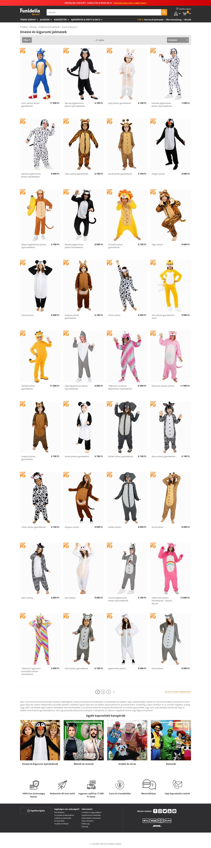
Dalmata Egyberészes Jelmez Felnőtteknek (31, 175)
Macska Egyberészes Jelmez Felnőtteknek (74, 246)
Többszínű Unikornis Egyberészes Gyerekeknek (120, 387)
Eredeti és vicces (127, 763)
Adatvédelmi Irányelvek (91, 818)
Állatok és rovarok (84, 763)
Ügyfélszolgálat (36, 810)
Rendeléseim (59, 812)
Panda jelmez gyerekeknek (77, 456)
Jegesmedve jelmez (117, 668)
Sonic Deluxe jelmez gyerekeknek (30, 104)
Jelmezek (45, 19)
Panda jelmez (27, 315)
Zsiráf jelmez (157, 527)
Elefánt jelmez (114, 527)
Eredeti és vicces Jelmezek (49, 27)
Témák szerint (28, 19)
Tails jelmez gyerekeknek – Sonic (164, 316)
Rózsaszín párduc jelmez (163, 386)
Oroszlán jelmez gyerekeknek (115, 246)
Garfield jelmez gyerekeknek (28, 387)
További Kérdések (61, 823)
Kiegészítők (60, 19)
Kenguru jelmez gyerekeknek (72, 316)
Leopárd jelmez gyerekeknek (28, 458)
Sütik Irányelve (88, 821)
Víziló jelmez (157, 668)
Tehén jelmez (114, 315)
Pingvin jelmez (158, 174)
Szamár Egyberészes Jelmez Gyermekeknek (118, 599)
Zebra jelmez (27, 597)
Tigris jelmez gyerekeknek (76, 174)
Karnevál (171, 763)
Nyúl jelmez (70, 597)
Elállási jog (86, 823)
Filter (25, 40)
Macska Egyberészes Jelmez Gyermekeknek (75, 104)
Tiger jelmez (157, 244)
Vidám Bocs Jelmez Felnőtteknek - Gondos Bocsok (162, 600)
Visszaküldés (59, 821)
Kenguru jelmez (72, 527)
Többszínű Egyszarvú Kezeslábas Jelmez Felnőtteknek (31, 671)
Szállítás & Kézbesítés (62, 818)
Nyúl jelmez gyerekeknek (119, 103)
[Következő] (114, 692)
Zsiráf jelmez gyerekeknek (120, 174)
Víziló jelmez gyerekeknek (76, 668)
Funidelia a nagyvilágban (91, 812)
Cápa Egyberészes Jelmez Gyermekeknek (76, 387)
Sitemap (85, 826)
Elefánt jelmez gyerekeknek (120, 456)
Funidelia (23, 27)
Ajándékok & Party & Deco (85, 19)
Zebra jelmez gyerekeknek (163, 456)
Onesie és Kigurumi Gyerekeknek (40, 763)
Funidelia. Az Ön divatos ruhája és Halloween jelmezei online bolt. (30, 12)
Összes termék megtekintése (178, 691)
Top (139, 19)
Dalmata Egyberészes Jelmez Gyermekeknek (162, 104)
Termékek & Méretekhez (64, 815)
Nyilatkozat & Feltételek (91, 815)
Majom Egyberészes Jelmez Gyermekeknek (33, 246)
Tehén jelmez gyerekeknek (33, 527)
